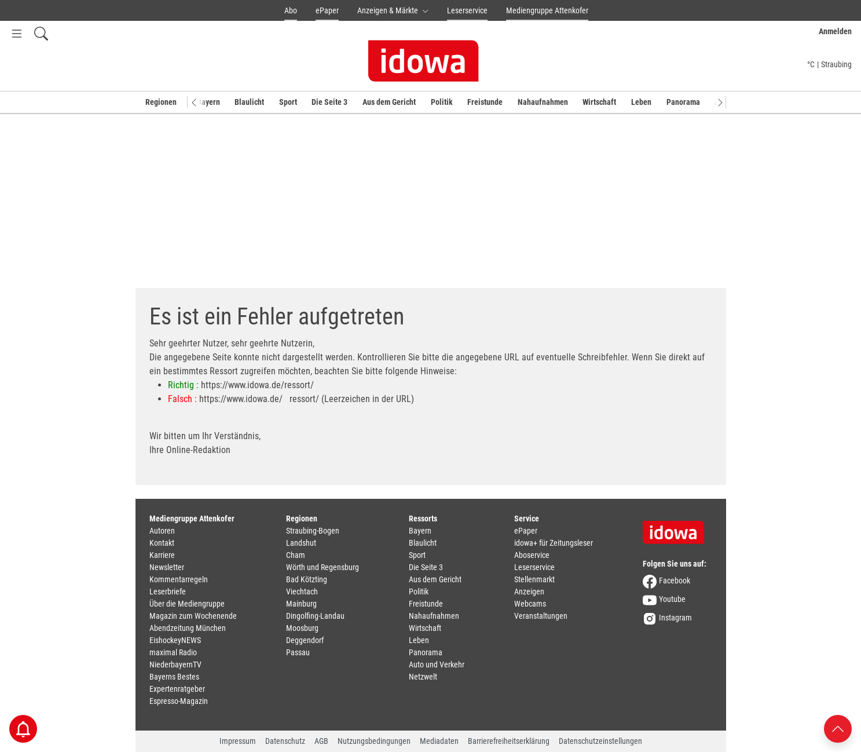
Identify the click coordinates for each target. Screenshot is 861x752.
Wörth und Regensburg (322, 567)
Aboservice (531, 555)
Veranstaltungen (540, 615)
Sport (288, 102)
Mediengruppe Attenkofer (547, 10)
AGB (321, 741)
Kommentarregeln (178, 579)
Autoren (162, 530)
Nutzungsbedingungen (374, 741)
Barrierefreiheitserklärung (508, 741)
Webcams (530, 603)
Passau (298, 652)
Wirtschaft (599, 102)
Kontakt (161, 542)
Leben (641, 102)
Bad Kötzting (306, 579)
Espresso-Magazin (178, 701)
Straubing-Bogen (312, 530)
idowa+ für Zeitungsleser (553, 542)
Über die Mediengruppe (187, 603)
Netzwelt (423, 676)
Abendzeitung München (187, 628)
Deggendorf (305, 640)
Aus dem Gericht (389, 102)
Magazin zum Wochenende (193, 615)
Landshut (301, 542)
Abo (290, 10)
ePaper (327, 10)
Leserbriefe (167, 591)
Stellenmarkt (534, 579)
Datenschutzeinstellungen (600, 741)
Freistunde (485, 102)
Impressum (237, 741)
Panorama (683, 102)
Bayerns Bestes (174, 676)
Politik (442, 102)
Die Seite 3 (329, 102)
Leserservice (467, 10)
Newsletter (166, 567)
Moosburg (302, 628)
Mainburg (301, 603)
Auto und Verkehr (436, 664)
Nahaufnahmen (543, 102)
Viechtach (302, 591)
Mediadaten (439, 741)
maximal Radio (173, 652)
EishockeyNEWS (175, 640)
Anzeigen (529, 591)
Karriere (162, 555)
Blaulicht (249, 102)
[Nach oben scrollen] (838, 727)
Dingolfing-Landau (315, 615)
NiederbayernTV (175, 664)
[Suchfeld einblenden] (41, 33)
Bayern (208, 102)
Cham (295, 555)
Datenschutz (285, 741)
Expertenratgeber (177, 688)
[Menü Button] (16, 33)
